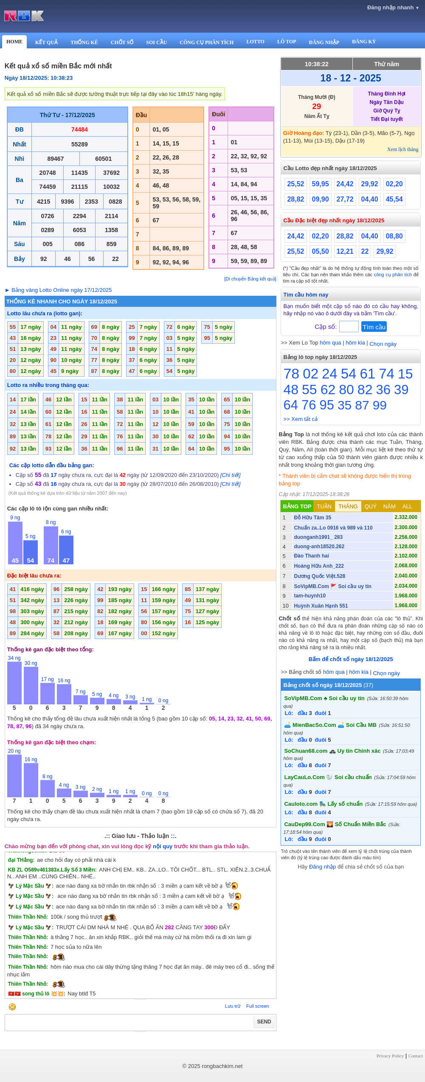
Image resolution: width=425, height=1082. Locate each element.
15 (405, 373)
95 (326, 405)
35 (345, 405)
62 (328, 389)
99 (380, 405)
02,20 (394, 184)
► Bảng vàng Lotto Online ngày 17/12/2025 (58, 290)
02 (310, 373)
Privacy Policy (390, 1055)
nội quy (162, 846)
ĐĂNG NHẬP (324, 42)
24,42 (345, 184)
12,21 (345, 251)
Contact (415, 1055)
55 (309, 389)
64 (290, 405)
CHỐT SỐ (122, 42)
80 (346, 389)
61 (367, 373)
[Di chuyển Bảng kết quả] (250, 278)
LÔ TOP (286, 42)
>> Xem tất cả (300, 419)
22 (365, 251)
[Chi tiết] (230, 475)
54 (349, 373)
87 (362, 405)
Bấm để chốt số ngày (351, 659)
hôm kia (355, 342)
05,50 (320, 251)
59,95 (320, 184)
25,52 (295, 184)
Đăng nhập (322, 866)
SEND (264, 1022)
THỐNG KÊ (84, 42)
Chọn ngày (383, 344)
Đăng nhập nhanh (393, 7)
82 (365, 389)
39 (401, 389)
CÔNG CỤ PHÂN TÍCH (207, 42)
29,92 (369, 184)
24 (330, 373)
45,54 (394, 199)
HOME (14, 42)
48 (290, 389)
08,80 (394, 236)
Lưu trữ (232, 1006)
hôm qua (330, 342)
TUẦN (324, 506)
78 (291, 373)
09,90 (320, 199)
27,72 (345, 199)
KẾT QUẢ (46, 42)
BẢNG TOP (297, 506)
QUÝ (371, 506)
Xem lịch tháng (403, 149)
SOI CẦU (156, 42)
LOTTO (255, 42)
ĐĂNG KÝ (364, 42)
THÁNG (348, 506)
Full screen (257, 1006)
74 (386, 373)
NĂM (389, 506)
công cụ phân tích (393, 274)
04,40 (369, 199)
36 (383, 389)
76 (308, 405)
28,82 (295, 199)
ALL (407, 506)
